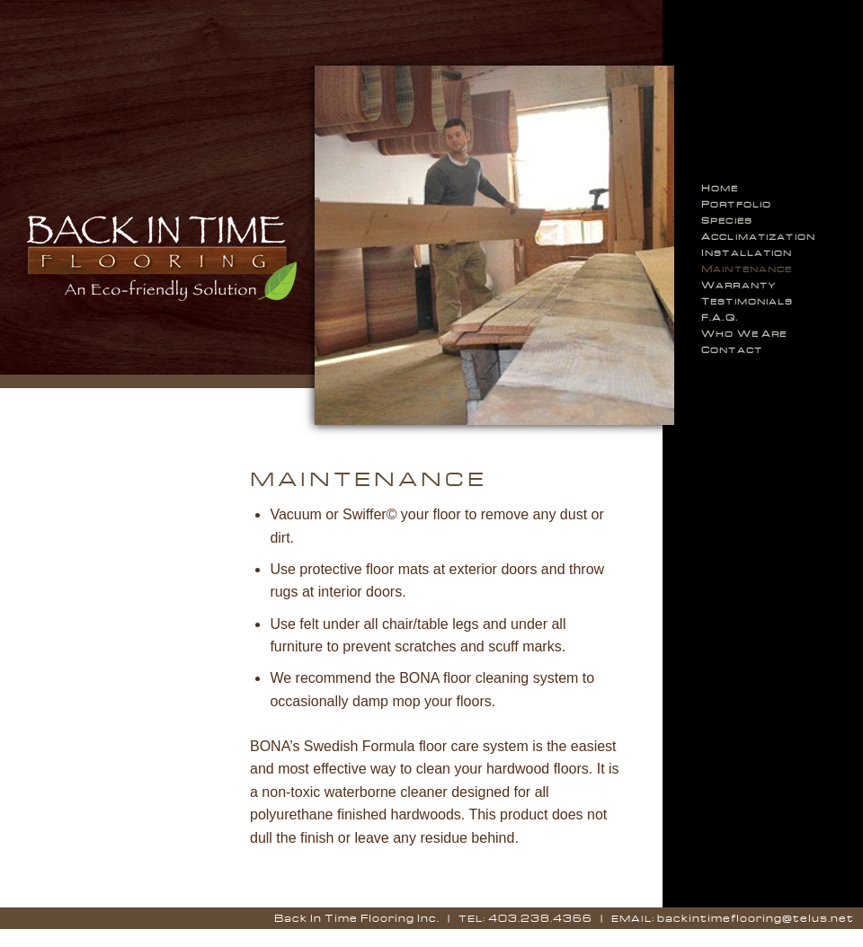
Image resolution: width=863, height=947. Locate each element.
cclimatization (758, 236)
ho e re (744, 333)
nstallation (747, 252)
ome (720, 187)
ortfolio (736, 204)
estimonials (747, 301)
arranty (739, 284)
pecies (726, 220)
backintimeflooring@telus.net (755, 918)
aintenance (746, 268)
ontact (731, 349)
